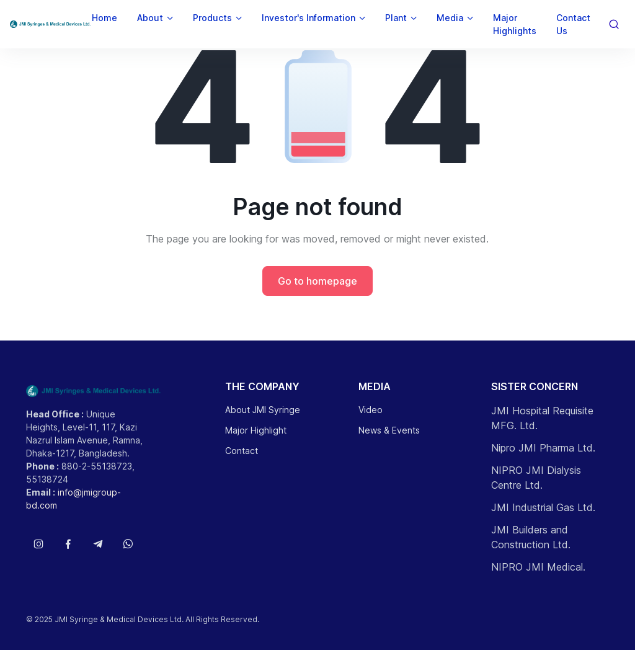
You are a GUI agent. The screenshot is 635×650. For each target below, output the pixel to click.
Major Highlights (514, 24)
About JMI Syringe (262, 409)
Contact (241, 450)
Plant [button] (396, 17)
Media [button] (450, 17)
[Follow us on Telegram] (98, 544)
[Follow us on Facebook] (68, 544)
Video (370, 409)
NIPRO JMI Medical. (538, 567)
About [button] (150, 17)
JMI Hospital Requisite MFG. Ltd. (542, 418)
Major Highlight (255, 430)
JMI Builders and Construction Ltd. (531, 537)
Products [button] (212, 17)
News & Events (389, 430)
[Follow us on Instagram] (38, 544)
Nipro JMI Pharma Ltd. (543, 448)
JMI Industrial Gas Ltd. (543, 507)
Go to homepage (317, 281)
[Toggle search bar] (614, 24)
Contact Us (573, 24)
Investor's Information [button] (308, 17)
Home (104, 17)
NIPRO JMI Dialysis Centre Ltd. (536, 477)
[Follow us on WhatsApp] (127, 544)
